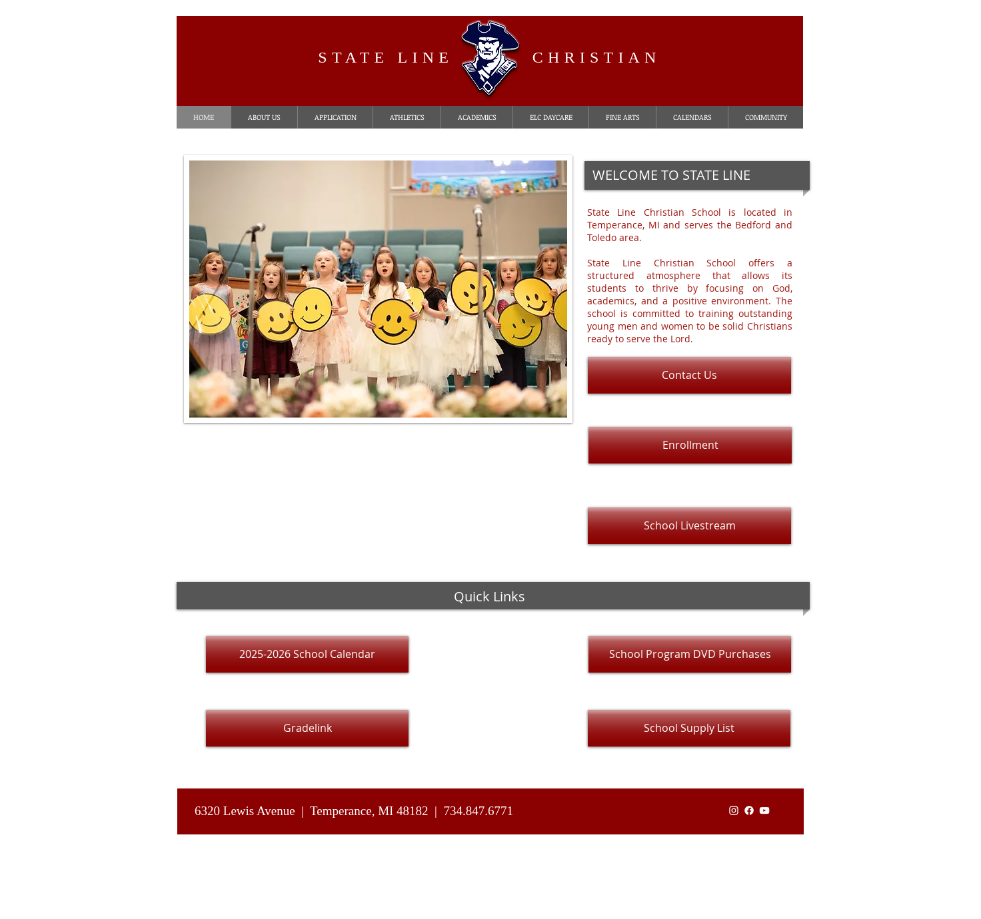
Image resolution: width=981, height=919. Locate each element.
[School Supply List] (689, 728)
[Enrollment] (690, 445)
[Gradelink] (307, 728)
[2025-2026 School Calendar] (307, 654)
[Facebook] (749, 810)
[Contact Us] (689, 375)
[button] (378, 289)
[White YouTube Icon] (764, 810)
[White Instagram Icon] (734, 810)
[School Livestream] (689, 525)
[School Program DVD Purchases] (689, 654)
